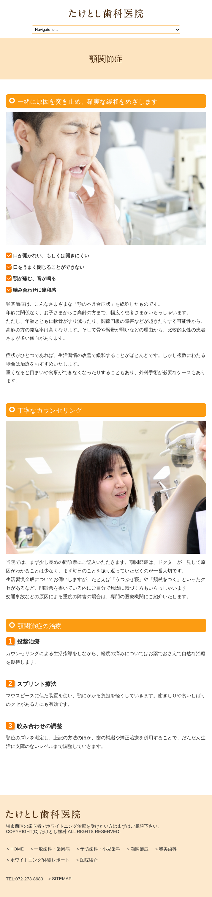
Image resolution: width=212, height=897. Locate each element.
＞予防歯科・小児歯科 (98, 848)
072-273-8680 (29, 878)
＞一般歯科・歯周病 (50, 848)
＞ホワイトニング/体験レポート (37, 859)
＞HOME (15, 848)
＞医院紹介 (86, 859)
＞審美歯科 (165, 848)
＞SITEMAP (60, 878)
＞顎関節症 (137, 848)
